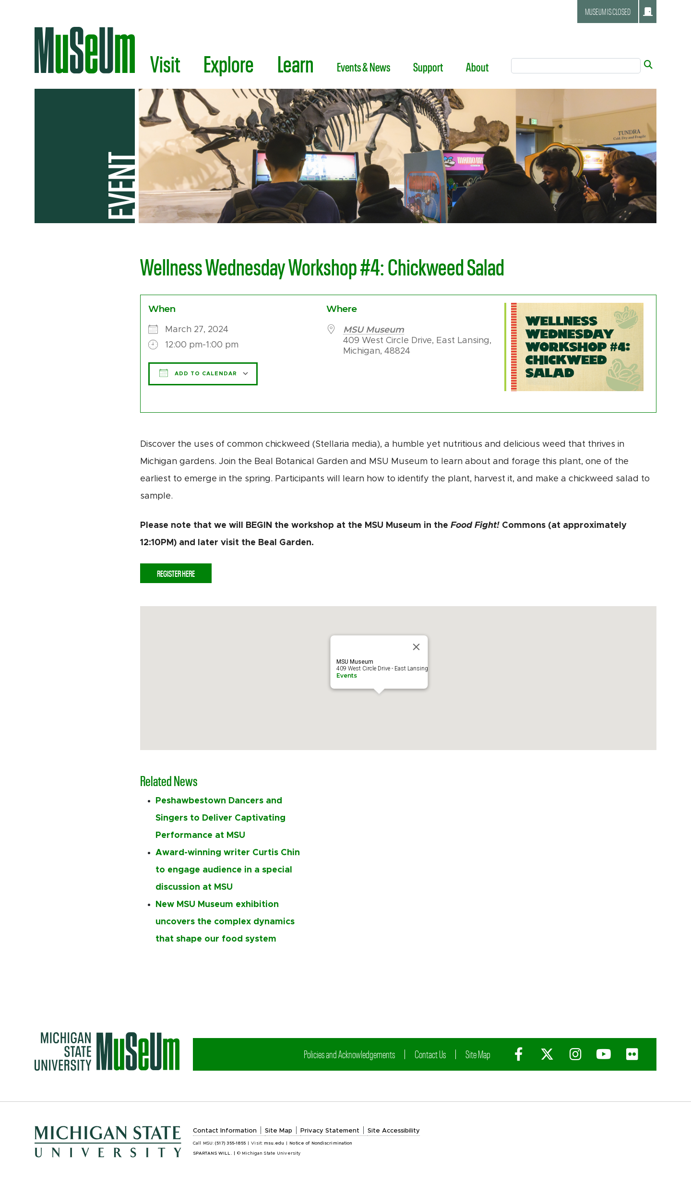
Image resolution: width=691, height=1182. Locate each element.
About (477, 67)
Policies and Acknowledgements (349, 1054)
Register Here (176, 573)
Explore (228, 63)
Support (428, 67)
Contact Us (430, 1054)
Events (346, 675)
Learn (295, 63)
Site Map (477, 1054)
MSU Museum (373, 329)
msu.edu (274, 1143)
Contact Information (225, 1131)
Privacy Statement (329, 1131)
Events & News (363, 67)
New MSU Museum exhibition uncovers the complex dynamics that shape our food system (225, 921)
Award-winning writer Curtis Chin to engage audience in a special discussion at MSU (227, 870)
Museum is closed (619, 11)
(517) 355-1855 (230, 1143)
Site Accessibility (394, 1131)
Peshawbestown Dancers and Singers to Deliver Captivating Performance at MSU (220, 818)
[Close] (416, 646)
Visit (165, 63)
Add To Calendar (198, 373)
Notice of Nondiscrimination (320, 1143)
